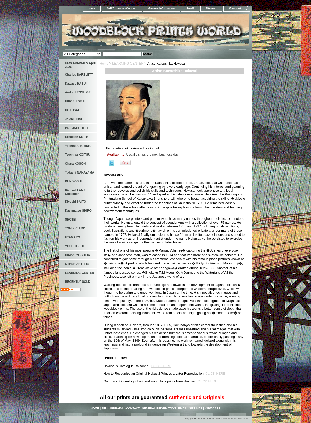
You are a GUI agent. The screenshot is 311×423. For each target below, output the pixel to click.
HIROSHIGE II (75, 101)
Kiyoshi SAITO (75, 201)
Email (190, 8)
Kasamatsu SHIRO (78, 210)
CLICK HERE (161, 366)
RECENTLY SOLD (77, 282)
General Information (161, 8)
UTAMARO (72, 237)
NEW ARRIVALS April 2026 (80, 65)
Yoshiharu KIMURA (79, 146)
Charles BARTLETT (79, 74)
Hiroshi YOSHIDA (77, 255)
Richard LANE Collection (75, 192)
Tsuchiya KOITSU (77, 154)
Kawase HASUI (76, 83)
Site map (211, 8)
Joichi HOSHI (74, 119)
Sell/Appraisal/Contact (122, 8)
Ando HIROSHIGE (78, 92)
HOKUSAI (72, 110)
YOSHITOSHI (74, 246)
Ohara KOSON (75, 163)
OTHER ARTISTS (77, 264)
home (91, 8)
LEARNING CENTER (128, 63)
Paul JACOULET (77, 128)
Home (104, 63)
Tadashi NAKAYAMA (79, 172)
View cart (235, 8)
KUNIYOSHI (73, 181)
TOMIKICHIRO (75, 228)
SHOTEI (70, 219)
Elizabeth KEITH (76, 137)
